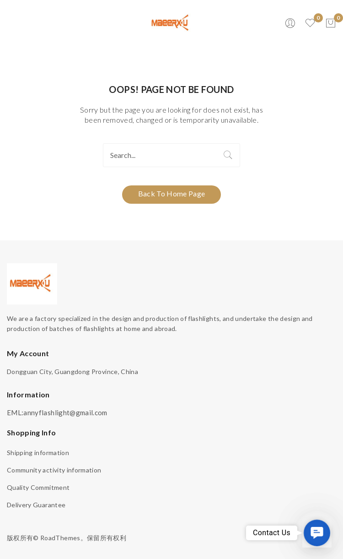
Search (228, 155)
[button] (317, 533)
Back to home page (171, 193)
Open (14, 23)
